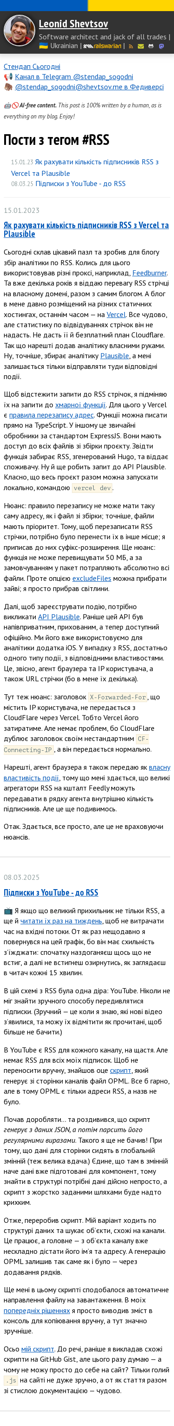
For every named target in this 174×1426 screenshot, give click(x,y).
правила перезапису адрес (51, 414)
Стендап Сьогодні (32, 66)
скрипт (120, 1070)
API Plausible (59, 616)
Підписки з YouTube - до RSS (80, 183)
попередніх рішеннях (37, 1310)
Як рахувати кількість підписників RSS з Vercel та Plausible (86, 229)
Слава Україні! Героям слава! (87, 5)
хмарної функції (80, 404)
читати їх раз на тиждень (61, 920)
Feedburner (149, 272)
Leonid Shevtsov (73, 23)
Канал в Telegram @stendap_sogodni (74, 76)
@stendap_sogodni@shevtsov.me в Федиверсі (89, 86)
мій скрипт (37, 1348)
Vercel (116, 314)
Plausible (114, 355)
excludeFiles (91, 578)
